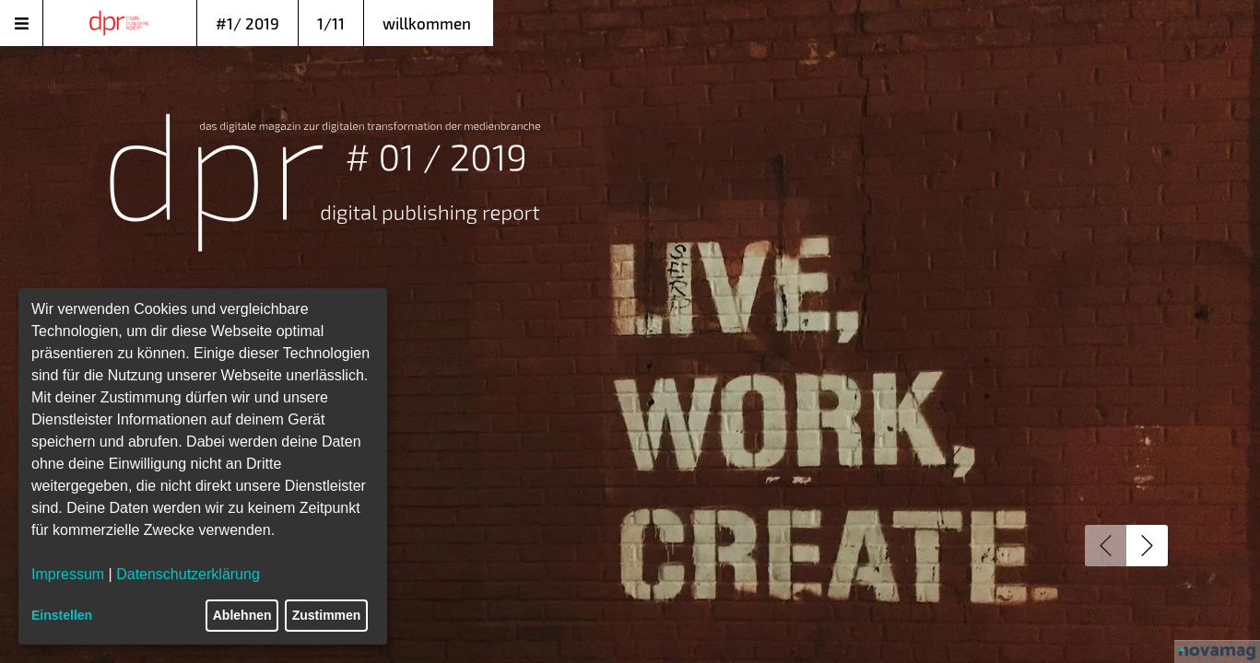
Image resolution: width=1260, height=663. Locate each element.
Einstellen (61, 615)
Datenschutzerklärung (188, 574)
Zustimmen (326, 615)
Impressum (67, 574)
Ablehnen (242, 615)
